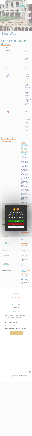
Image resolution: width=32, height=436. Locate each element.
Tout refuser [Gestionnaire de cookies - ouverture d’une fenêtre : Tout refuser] (16, 224)
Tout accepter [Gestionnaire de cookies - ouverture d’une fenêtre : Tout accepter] (16, 221)
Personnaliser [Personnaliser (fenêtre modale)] (16, 226)
